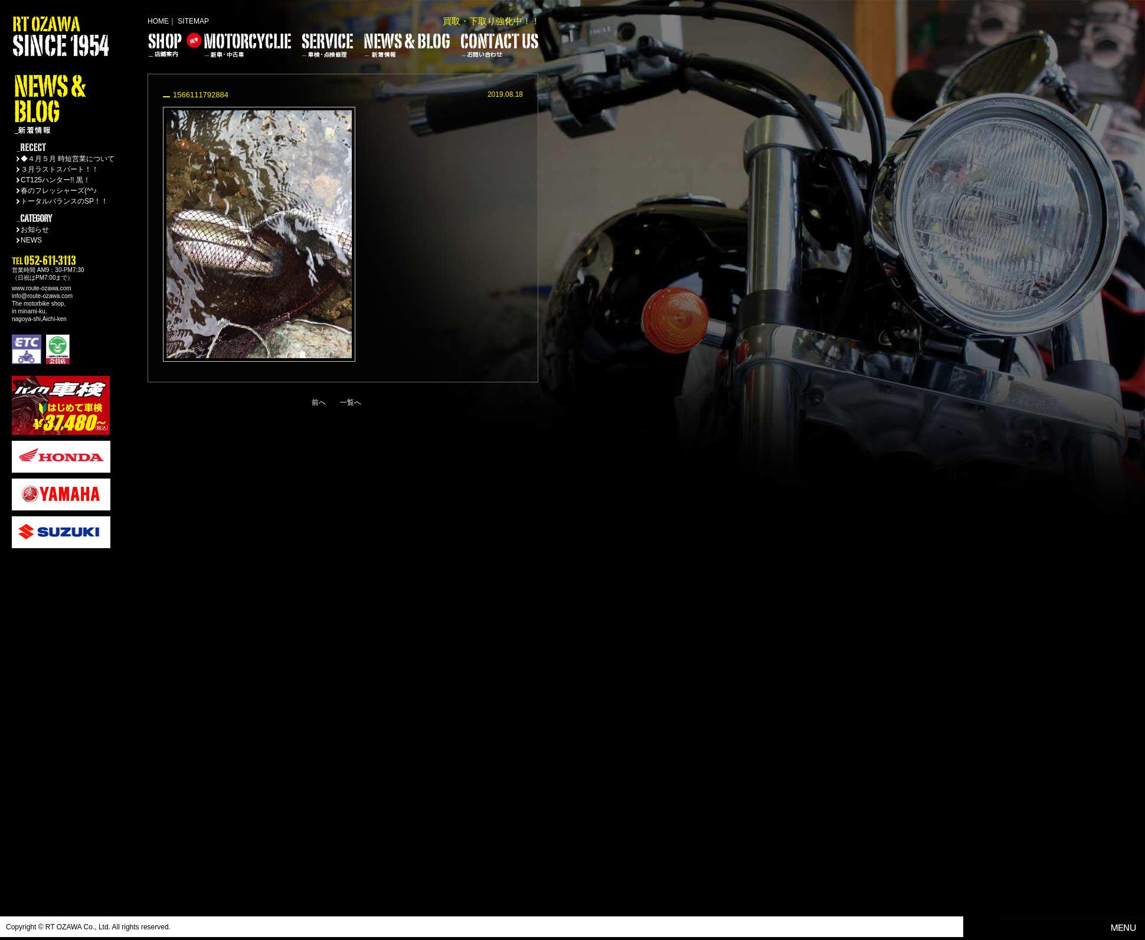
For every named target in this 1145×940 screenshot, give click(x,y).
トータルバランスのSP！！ (64, 201)
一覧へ (350, 402)
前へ (319, 402)
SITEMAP (193, 21)
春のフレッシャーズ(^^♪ (59, 190)
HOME (158, 21)
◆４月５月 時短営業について (67, 159)
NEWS (31, 240)
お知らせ (35, 229)
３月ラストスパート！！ (60, 169)
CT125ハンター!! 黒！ (55, 180)
